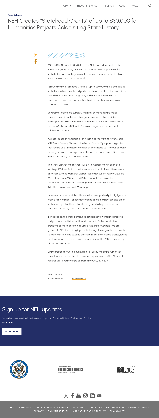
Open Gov (39, 411)
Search (150, 6)
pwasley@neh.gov (79, 278)
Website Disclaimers (138, 407)
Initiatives (108, 5)
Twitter (35, 55)
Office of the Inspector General (52, 407)
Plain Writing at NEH (58, 411)
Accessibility (80, 407)
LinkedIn (92, 395)
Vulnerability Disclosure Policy (89, 411)
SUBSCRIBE (12, 331)
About (122, 5)
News (135, 5)
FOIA (12, 407)
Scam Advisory (117, 411)
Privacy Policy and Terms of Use (107, 407)
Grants (67, 5)
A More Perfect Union (126, 369)
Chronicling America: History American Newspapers (70, 369)
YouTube (78, 395)
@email (85, 260)
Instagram (85, 395)
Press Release (15, 15)
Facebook (36, 61)
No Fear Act (25, 407)
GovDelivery (99, 395)
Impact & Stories (87, 5)
